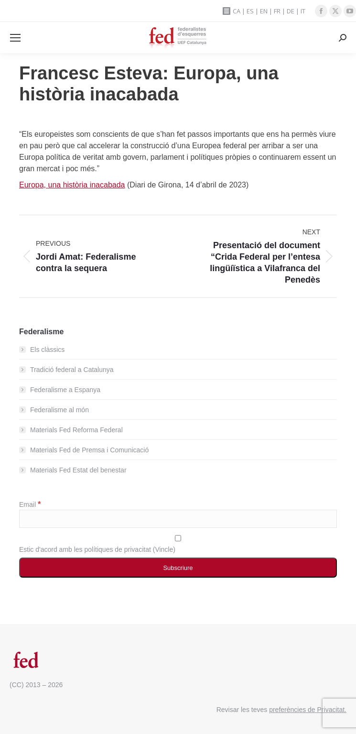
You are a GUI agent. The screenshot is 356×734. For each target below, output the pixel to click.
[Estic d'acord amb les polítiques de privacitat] (178, 538)
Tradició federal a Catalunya (72, 369)
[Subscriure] (178, 568)
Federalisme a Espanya (65, 390)
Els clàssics (47, 349)
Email (30, 504)
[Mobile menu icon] (15, 38)
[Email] (178, 519)
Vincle (164, 549)
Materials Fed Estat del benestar (78, 470)
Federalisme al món (59, 410)
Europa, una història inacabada (72, 185)
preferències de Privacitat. (307, 709)
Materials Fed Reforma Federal (76, 430)
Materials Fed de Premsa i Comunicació (89, 450)
